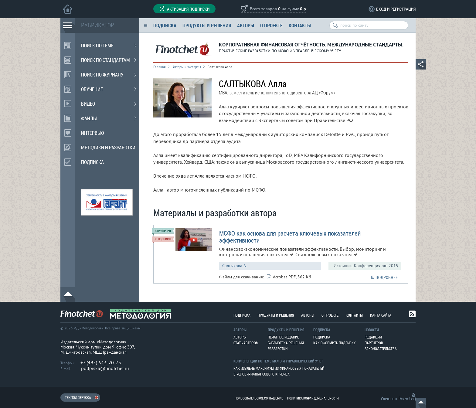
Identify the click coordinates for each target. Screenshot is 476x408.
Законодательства (381, 348)
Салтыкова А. (234, 266)
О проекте (271, 25)
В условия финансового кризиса (261, 374)
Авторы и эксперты (186, 66)
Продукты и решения (206, 25)
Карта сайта (380, 315)
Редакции (373, 337)
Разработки (277, 348)
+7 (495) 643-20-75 (100, 362)
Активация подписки (184, 9)
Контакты (300, 25)
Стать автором (246, 342)
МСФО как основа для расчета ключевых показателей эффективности (290, 236)
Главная (159, 66)
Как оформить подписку (334, 342)
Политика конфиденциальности (313, 398)
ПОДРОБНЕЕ (387, 277)
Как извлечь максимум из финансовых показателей (278, 368)
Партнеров (374, 342)
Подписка (164, 25)
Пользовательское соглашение (259, 398)
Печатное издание (283, 337)
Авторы (245, 25)
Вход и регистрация (396, 9)
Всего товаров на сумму (278, 9)
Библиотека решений (286, 342)
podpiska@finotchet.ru (105, 368)
